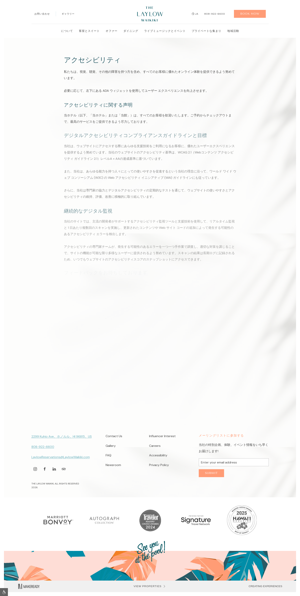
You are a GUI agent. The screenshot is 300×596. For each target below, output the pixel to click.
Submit (211, 473)
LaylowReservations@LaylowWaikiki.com (60, 457)
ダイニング (130, 31)
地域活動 (233, 31)
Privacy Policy (159, 465)
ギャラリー (68, 13)
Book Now (249, 13)
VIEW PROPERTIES (150, 586)
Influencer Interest (162, 436)
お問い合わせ (42, 13)
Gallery (111, 446)
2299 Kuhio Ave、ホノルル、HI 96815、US (61, 436)
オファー (111, 31)
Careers (155, 446)
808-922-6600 (214, 13)
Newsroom (113, 465)
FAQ (108, 455)
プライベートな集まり (206, 31)
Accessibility (158, 455)
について (67, 31)
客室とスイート (89, 31)
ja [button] (195, 13)
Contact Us (114, 436)
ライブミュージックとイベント (165, 31)
